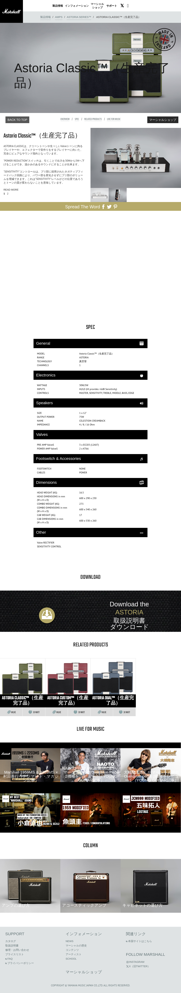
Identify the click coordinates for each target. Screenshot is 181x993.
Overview (65, 119)
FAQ (9, 958)
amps (59, 16)
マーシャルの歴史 (76, 945)
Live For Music (113, 119)
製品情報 (45, 16)
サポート (111, 5)
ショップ (97, 5)
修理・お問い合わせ (17, 950)
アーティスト (74, 954)
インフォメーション (84, 934)
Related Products (93, 119)
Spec (77, 119)
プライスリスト (14, 954)
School (71, 958)
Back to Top (17, 120)
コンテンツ (72, 950)
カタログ (10, 941)
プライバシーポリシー (19, 963)
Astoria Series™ (79, 16)
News (69, 941)
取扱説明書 (12, 945)
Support (14, 934)
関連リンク (136, 934)
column (90, 846)
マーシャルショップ (162, 120)
